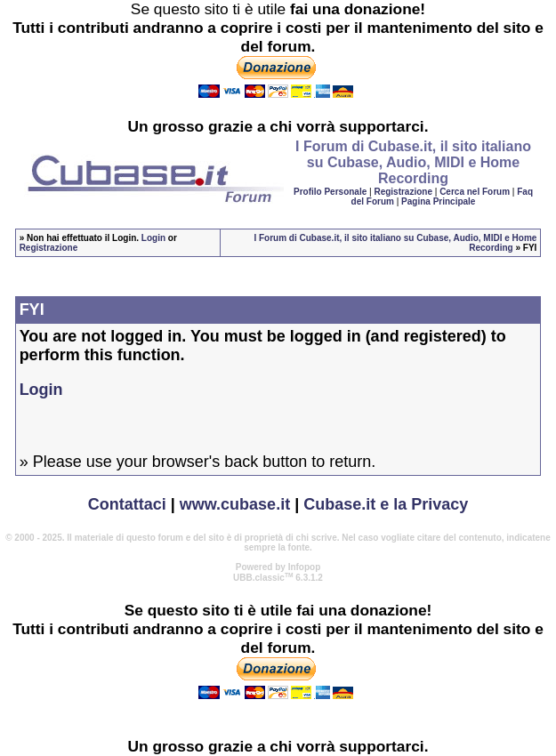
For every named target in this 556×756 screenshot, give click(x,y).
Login (153, 238)
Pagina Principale (438, 201)
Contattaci (127, 504)
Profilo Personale (330, 192)
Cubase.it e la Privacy (385, 504)
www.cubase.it (235, 504)
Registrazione (403, 192)
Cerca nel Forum (474, 192)
